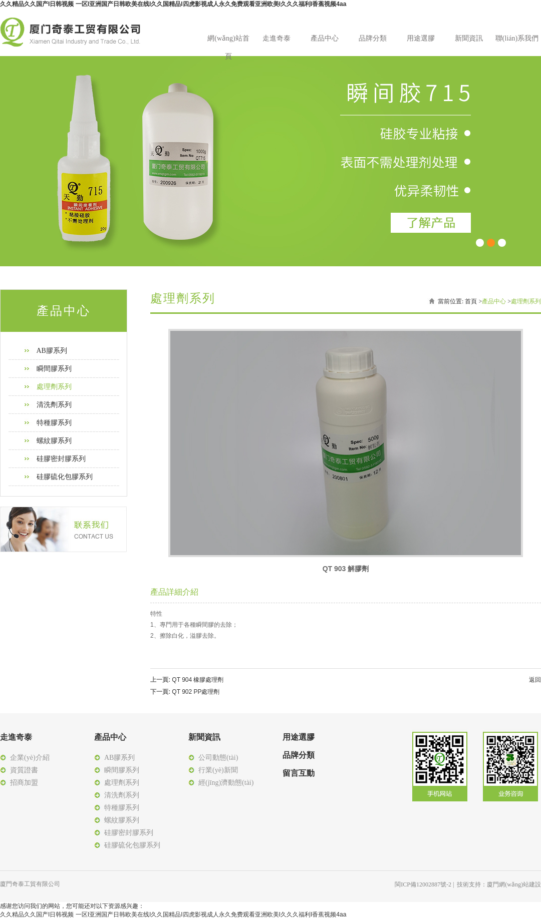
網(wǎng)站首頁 (228, 41)
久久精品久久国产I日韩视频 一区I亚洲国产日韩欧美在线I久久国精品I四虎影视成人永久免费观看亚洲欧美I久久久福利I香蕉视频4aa (173, 4)
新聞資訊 (469, 38)
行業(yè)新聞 (218, 770)
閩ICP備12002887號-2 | (426, 884)
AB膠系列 (52, 350)
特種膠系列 (54, 422)
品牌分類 (373, 38)
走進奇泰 (276, 38)
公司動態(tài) (218, 757)
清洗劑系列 (54, 404)
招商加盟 (24, 782)
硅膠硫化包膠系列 (65, 477)
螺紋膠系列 (54, 440)
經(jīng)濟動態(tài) (225, 782)
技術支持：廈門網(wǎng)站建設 (499, 884)
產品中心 (325, 38)
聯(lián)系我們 (516, 38)
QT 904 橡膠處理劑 (197, 679)
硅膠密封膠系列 (61, 459)
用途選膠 (421, 38)
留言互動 (299, 773)
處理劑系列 (54, 386)
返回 (535, 679)
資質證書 (24, 770)
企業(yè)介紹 (30, 757)
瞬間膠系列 (54, 368)
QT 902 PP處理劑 (195, 691)
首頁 (471, 301)
